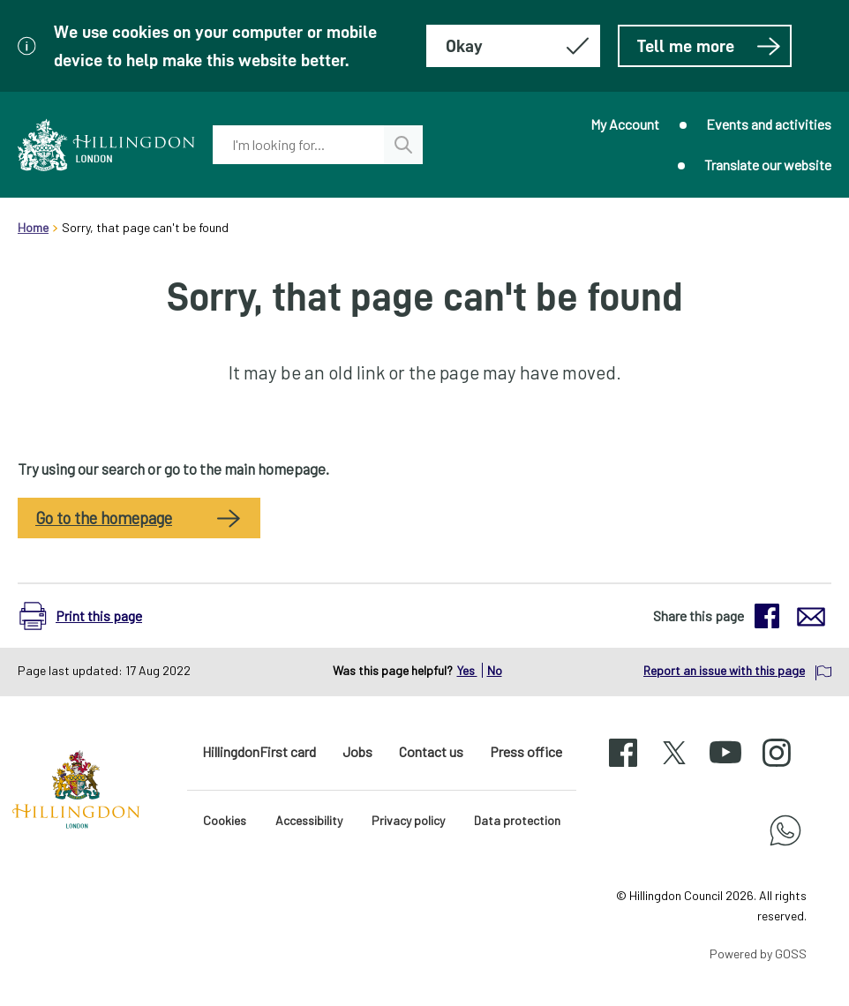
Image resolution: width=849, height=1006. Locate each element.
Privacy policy (408, 820)
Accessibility (308, 820)
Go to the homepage (103, 518)
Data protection (517, 820)
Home (33, 227)
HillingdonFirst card (259, 751)
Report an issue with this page (724, 670)
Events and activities (768, 124)
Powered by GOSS (758, 953)
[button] (90, 616)
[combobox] (299, 144)
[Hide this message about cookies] (513, 46)
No (494, 670)
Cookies (224, 820)
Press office (526, 751)
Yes (467, 670)
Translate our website (767, 164)
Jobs (357, 751)
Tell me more (709, 46)
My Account (624, 124)
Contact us (431, 751)
